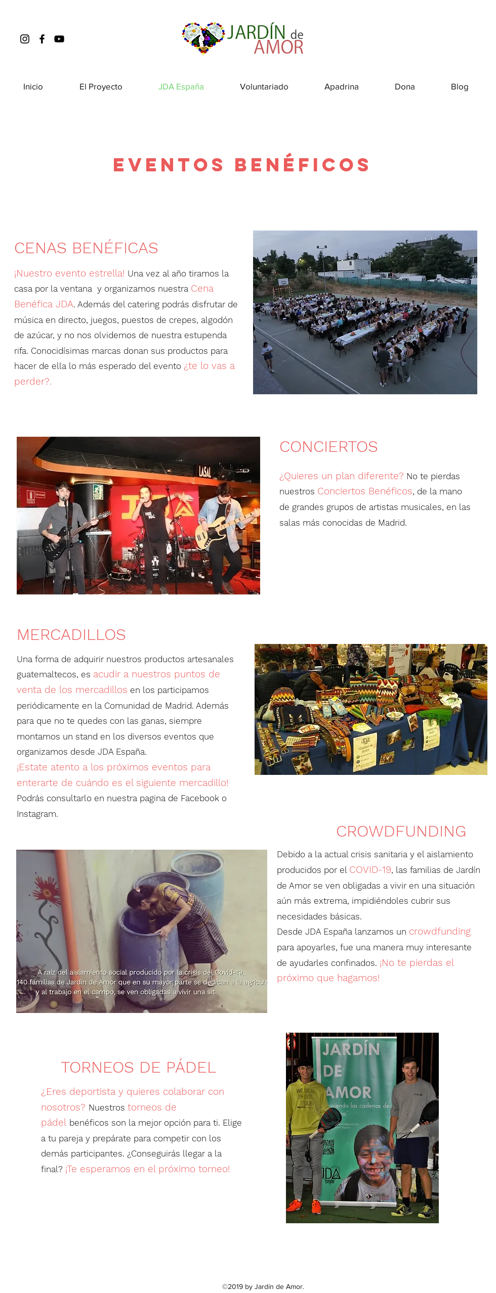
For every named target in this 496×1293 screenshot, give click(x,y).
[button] (138, 515)
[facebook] (42, 39)
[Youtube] (59, 39)
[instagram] (25, 39)
